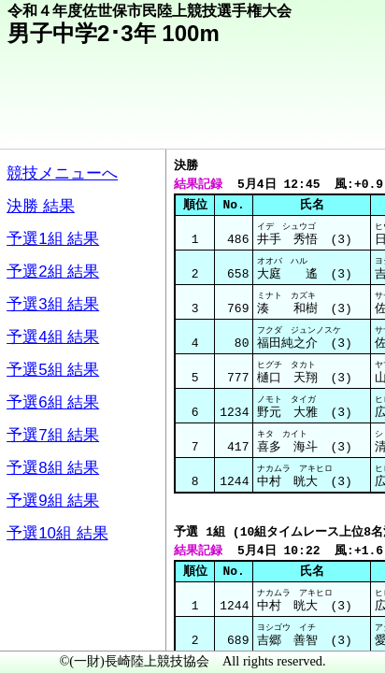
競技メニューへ (306, 122)
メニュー (52, 625)
